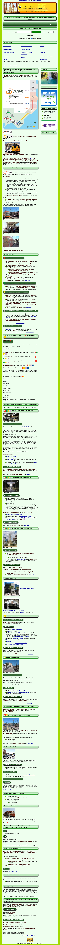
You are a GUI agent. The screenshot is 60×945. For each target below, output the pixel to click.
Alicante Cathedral (15, 463)
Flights (43, 24)
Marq (41, 49)
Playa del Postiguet (17, 629)
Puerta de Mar (43, 59)
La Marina (23, 57)
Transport (50, 24)
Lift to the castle (12, 692)
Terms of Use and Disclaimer (29, 935)
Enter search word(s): (11, 32)
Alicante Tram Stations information (27, 53)
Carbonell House (10, 639)
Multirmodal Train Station (46, 56)
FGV (31, 158)
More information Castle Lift (21, 636)
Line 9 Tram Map (30, 332)
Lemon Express (25, 49)
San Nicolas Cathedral (21, 643)
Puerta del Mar (10, 519)
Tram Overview (7, 46)
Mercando (42, 52)
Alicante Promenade (18, 638)
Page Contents (37, 0)
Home (54, 24)
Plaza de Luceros (20, 559)
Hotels (15, 24)
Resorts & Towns (36, 24)
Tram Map (27, 280)
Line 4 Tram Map (20, 323)
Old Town (10, 459)
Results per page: (45, 32)
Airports (19, 24)
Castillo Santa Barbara (22, 632)
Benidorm (5, 24)
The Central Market (11, 456)
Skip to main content (24, 0)
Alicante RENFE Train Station (19, 588)
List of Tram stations (8, 52)
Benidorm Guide (7, 790)
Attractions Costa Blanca (27, 24)
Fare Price (5, 59)
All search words (36, 38)
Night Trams (6, 56)
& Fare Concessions (26, 46)
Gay (46, 24)
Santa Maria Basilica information (14, 644)
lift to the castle (25, 517)
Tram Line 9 (9, 329)
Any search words (25, 38)
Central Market (26, 427)
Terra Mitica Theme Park (29, 775)
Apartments (10, 24)
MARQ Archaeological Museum (14, 514)
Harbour (10, 631)
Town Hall (8, 641)
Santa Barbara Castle (25, 516)
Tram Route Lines (7, 49)
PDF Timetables (13, 871)
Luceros (42, 46)
